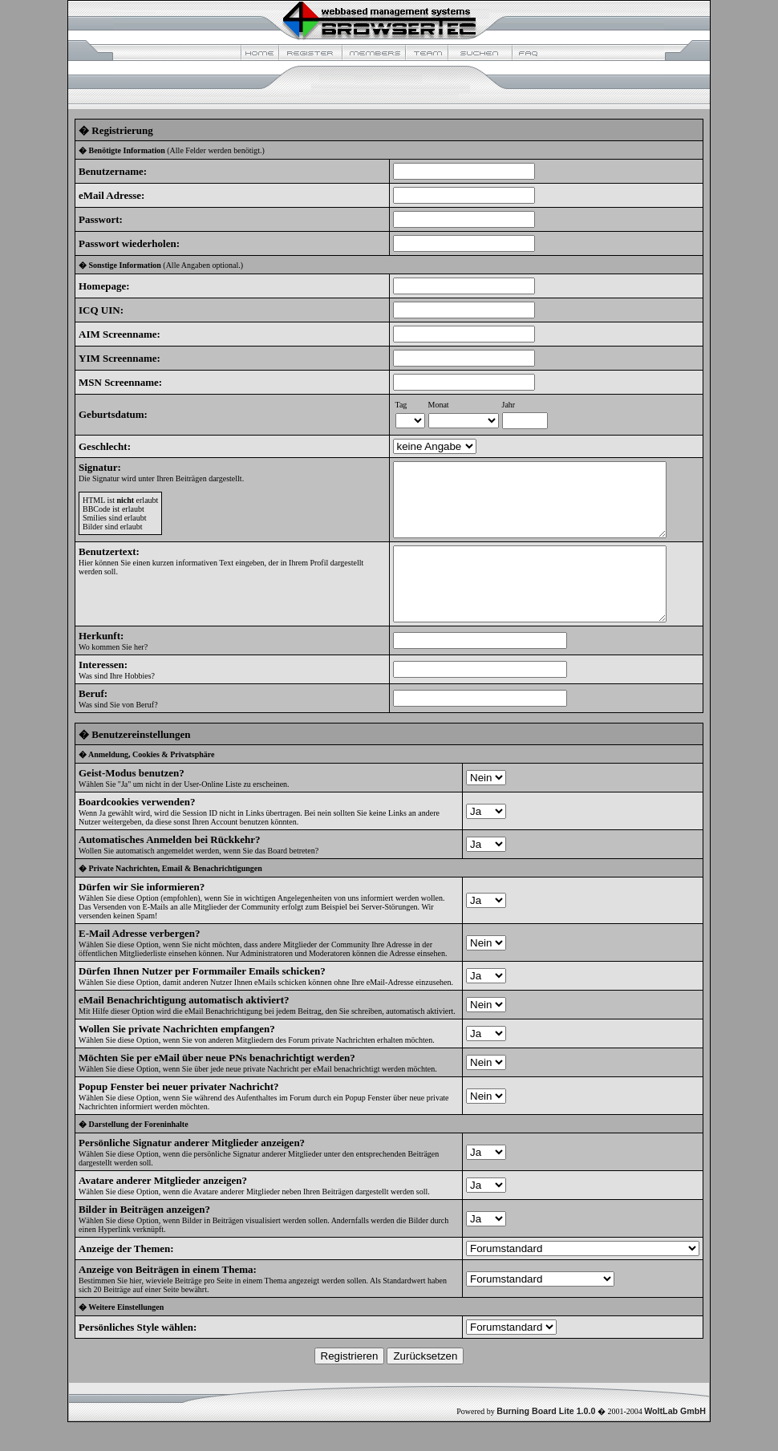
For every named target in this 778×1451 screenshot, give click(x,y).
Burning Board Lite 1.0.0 (545, 1440)
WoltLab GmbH (675, 1440)
